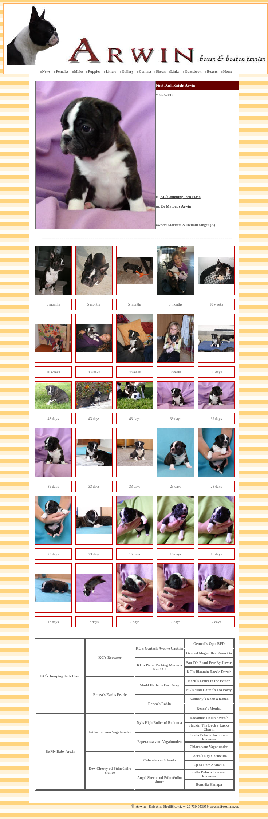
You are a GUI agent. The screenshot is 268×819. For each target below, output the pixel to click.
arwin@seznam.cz (224, 806)
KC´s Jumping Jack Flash (180, 197)
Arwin (141, 806)
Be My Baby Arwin (176, 206)
